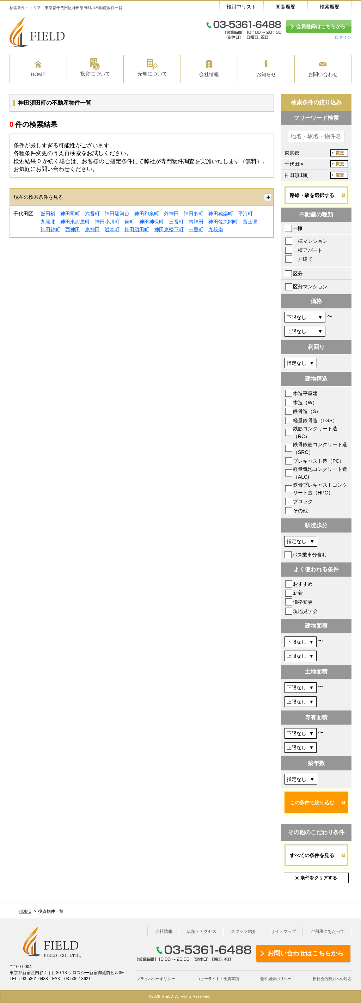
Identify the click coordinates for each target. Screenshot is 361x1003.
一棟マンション (310, 241)
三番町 (176, 221)
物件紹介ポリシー (276, 979)
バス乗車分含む (309, 555)
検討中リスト (241, 7)
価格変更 (303, 602)
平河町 (245, 213)
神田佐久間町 (223, 221)
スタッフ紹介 (243, 931)
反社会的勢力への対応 (332, 979)
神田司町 (70, 213)
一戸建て (303, 259)
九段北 (48, 221)
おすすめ (303, 584)
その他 (300, 510)
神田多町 (193, 213)
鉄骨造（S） (307, 411)
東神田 (92, 229)
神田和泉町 (146, 213)
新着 (298, 593)
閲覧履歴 (285, 7)
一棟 (297, 228)
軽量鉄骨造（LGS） (315, 420)
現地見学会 (305, 611)
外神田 (171, 213)
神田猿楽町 (220, 213)
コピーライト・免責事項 (217, 979)
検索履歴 (329, 7)
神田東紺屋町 (75, 221)
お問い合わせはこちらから (306, 953)
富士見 (250, 221)
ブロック (303, 501)
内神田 (196, 221)
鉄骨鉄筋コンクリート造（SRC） (320, 448)
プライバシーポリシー (155, 979)
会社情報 (163, 931)
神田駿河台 (117, 213)
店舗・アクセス (201, 931)
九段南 (215, 229)
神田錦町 (50, 229)
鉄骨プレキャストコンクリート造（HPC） (320, 489)
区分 (297, 273)
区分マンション (310, 286)
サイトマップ (283, 931)
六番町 (92, 213)
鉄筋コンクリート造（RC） (315, 432)
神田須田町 (136, 229)
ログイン (343, 37)
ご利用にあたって (327, 931)
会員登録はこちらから (320, 26)
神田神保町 (151, 221)
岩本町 (112, 229)
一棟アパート (308, 250)
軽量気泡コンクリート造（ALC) (320, 473)
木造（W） (305, 402)
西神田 (72, 229)
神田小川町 (107, 221)
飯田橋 (48, 213)
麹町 (129, 221)
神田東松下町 (169, 229)
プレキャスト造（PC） (318, 461)
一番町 (196, 229)
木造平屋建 (305, 393)
